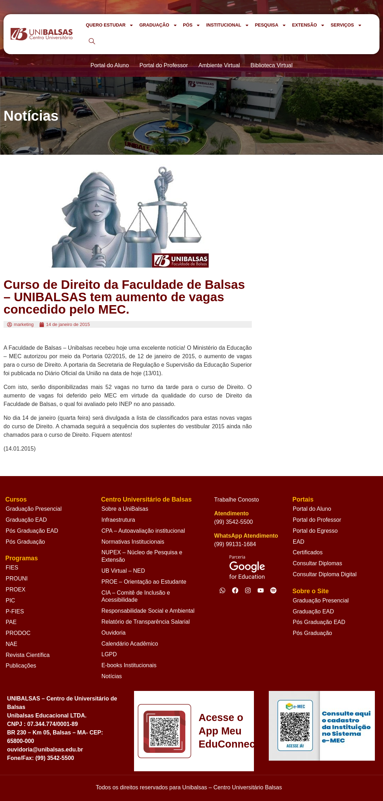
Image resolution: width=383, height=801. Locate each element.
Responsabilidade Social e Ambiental (148, 611)
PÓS (192, 25)
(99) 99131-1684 (235, 544)
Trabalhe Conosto (236, 500)
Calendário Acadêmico (129, 644)
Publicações (21, 666)
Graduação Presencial (34, 509)
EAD (298, 542)
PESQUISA (270, 25)
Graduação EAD (26, 520)
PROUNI (17, 579)
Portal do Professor (317, 520)
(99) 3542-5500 (233, 522)
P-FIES (15, 611)
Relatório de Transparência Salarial (145, 622)
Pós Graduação (25, 542)
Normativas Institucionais (132, 542)
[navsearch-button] (92, 42)
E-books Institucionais (129, 665)
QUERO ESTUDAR (110, 25)
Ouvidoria (113, 633)
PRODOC (18, 633)
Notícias (111, 676)
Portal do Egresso (315, 531)
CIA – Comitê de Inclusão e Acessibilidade (135, 596)
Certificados (308, 552)
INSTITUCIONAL (227, 25)
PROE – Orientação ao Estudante (143, 582)
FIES (12, 568)
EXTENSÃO (308, 25)
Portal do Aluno (312, 509)
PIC (10, 600)
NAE (11, 644)
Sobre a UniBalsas (125, 509)
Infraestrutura (118, 520)
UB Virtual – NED (123, 571)
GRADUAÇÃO (158, 25)
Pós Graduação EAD (32, 531)
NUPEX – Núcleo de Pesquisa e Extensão (141, 556)
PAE (11, 622)
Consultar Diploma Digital (325, 574)
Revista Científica (28, 655)
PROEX (15, 590)
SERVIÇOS (346, 25)
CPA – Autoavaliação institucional (143, 531)
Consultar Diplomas (317, 563)
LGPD (109, 654)
